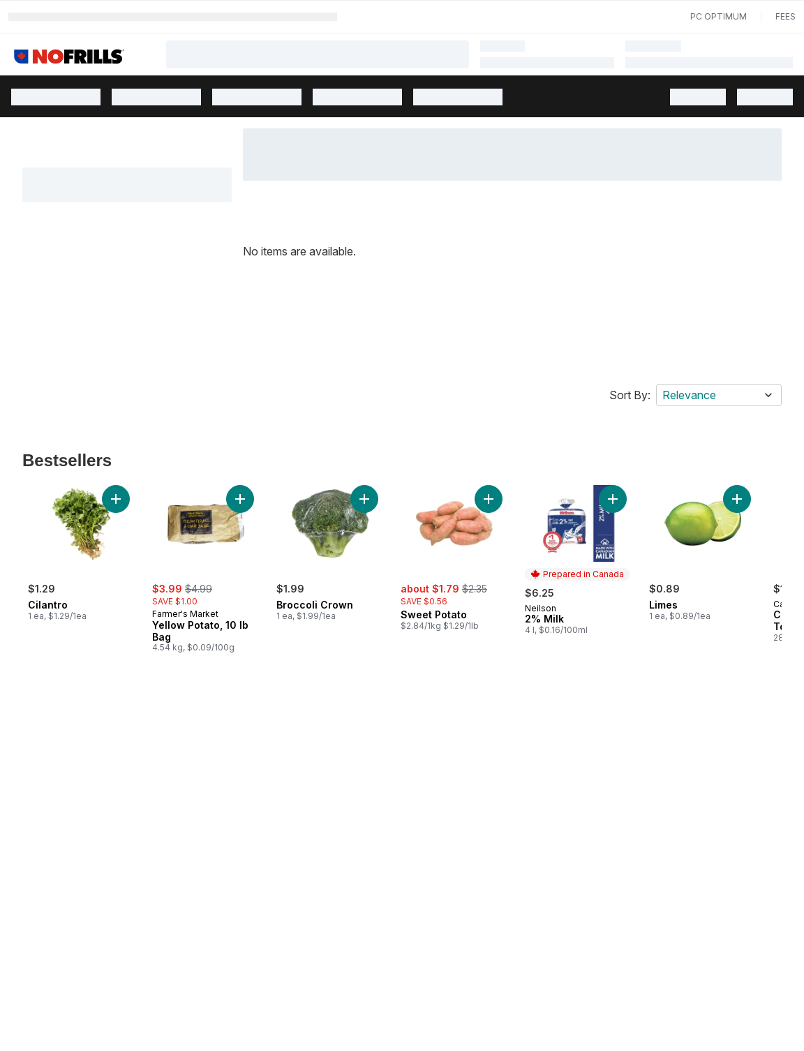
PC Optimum (718, 16)
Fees (785, 16)
